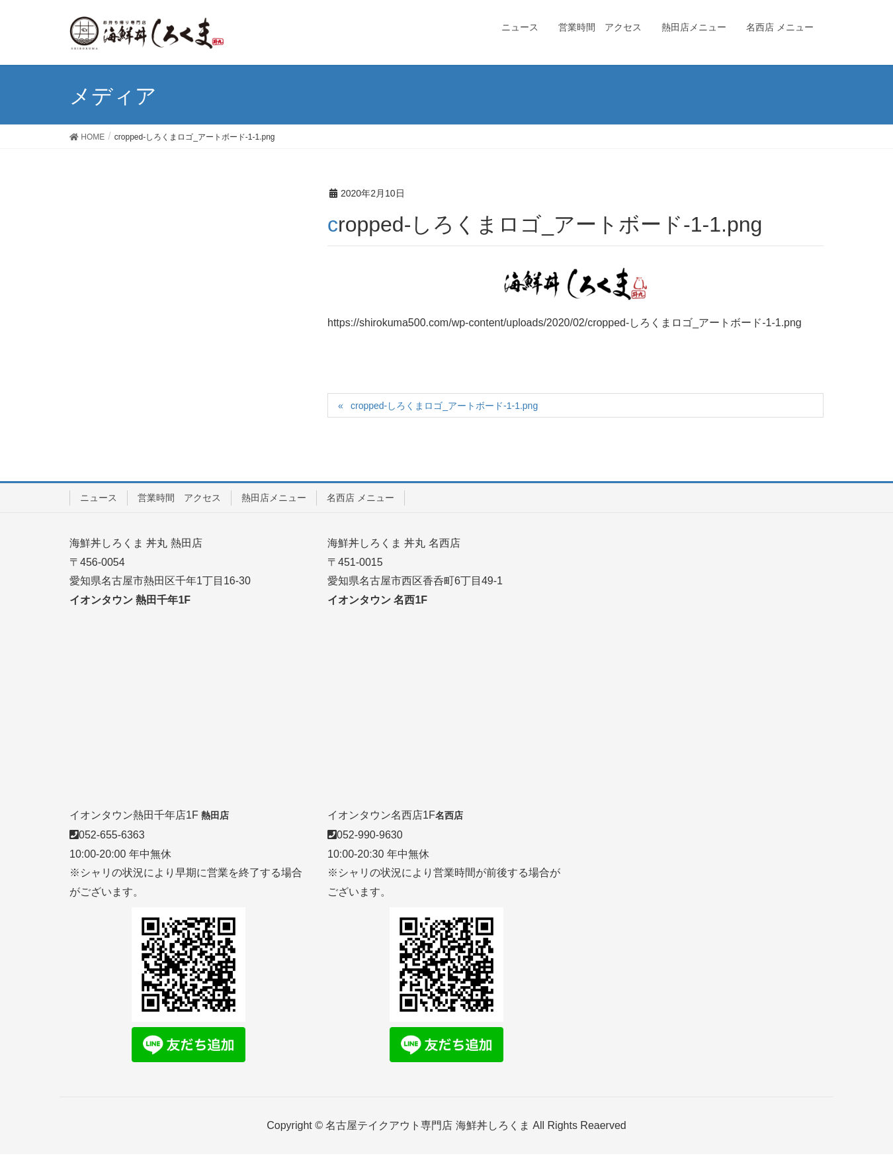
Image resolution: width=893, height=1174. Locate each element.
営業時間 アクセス (179, 497)
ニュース (98, 497)
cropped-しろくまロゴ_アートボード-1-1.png (444, 405)
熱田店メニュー (273, 497)
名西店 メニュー (360, 497)
